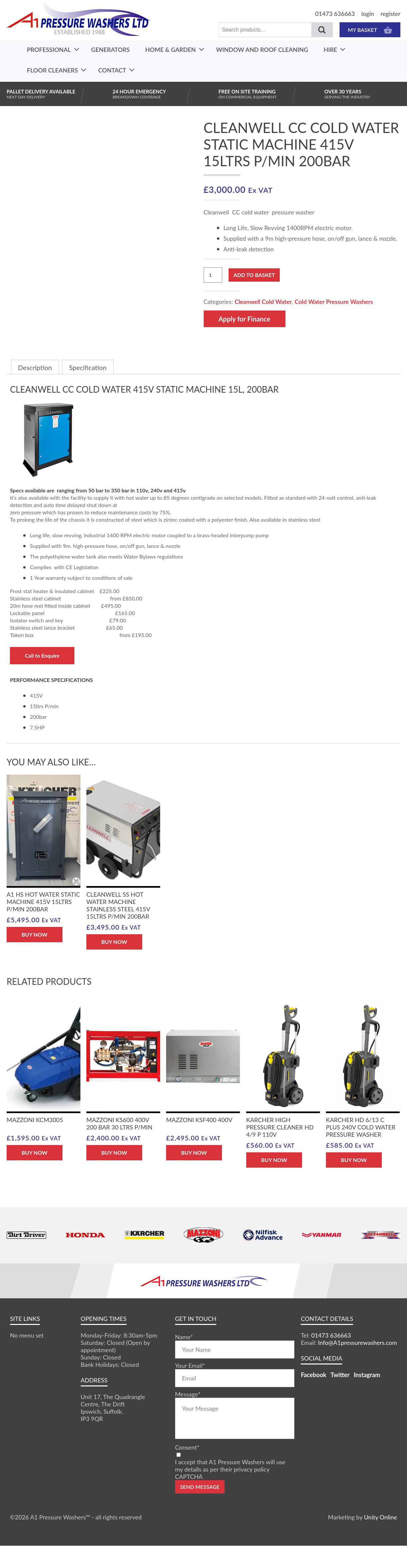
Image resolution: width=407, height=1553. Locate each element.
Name (184, 1337)
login (367, 13)
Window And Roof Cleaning (262, 49)
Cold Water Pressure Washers (334, 301)
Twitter (340, 1374)
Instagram (367, 1374)
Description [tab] (35, 367)
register (390, 13)
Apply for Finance (244, 319)
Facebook (313, 1374)
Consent (187, 1447)
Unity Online (380, 1517)
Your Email (190, 1365)
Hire (330, 49)
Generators (110, 49)
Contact (112, 70)
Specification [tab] (88, 367)
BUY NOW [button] (35, 934)
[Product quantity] (213, 275)
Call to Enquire (42, 655)
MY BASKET (370, 30)
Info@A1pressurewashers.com (357, 1342)
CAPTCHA (189, 1476)
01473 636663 (335, 13)
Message (187, 1394)
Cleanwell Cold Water (263, 301)
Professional (49, 49)
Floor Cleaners (52, 70)
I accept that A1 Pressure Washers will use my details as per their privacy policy (230, 1465)
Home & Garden (170, 49)
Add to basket (254, 275)
